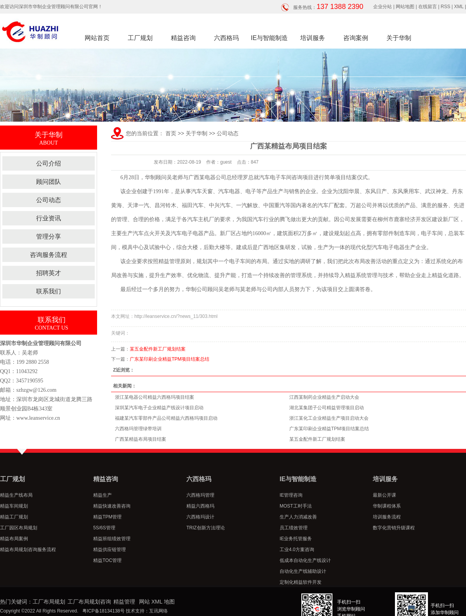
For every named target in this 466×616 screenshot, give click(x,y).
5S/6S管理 (104, 527)
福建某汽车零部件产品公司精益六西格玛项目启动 (166, 418)
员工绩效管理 (294, 527)
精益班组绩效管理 (111, 538)
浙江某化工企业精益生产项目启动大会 (329, 418)
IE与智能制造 (269, 38)
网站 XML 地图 (157, 602)
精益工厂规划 (14, 517)
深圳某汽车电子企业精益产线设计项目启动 (159, 407)
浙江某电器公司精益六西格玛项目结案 (154, 397)
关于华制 (398, 38)
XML (458, 6)
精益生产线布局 (16, 495)
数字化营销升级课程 (394, 527)
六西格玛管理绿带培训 (138, 428)
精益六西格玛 (200, 506)
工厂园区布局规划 (18, 527)
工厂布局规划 (49, 602)
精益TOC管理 (107, 560)
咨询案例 (355, 38)
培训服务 (312, 38)
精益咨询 (183, 38)
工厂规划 (140, 38)
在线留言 (427, 6)
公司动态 (48, 200)
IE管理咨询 (291, 495)
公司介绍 (48, 163)
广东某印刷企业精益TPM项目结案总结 (169, 359)
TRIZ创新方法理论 (205, 527)
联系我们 (48, 291)
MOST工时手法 (296, 506)
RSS (445, 6)
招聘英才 (48, 273)
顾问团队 (48, 181)
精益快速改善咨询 (111, 506)
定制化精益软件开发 (301, 582)
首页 (170, 133)
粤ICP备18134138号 (103, 611)
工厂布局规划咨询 (89, 602)
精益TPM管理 (107, 517)
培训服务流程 (387, 517)
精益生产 (102, 495)
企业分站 (382, 6)
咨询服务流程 (48, 254)
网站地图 (405, 6)
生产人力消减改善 (298, 517)
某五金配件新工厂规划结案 (158, 349)
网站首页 (97, 38)
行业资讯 (48, 218)
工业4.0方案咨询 (297, 549)
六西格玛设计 (200, 517)
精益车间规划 (14, 506)
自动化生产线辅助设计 (303, 571)
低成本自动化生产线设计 (305, 560)
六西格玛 (226, 38)
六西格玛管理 (200, 495)
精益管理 (124, 602)
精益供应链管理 (109, 549)
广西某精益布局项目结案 (140, 439)
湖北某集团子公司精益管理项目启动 (326, 407)
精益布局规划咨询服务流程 (28, 549)
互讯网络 (158, 611)
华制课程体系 (387, 506)
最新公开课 (384, 495)
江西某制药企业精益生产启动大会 (324, 397)
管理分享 (48, 236)
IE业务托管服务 (296, 538)
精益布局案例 (14, 538)
